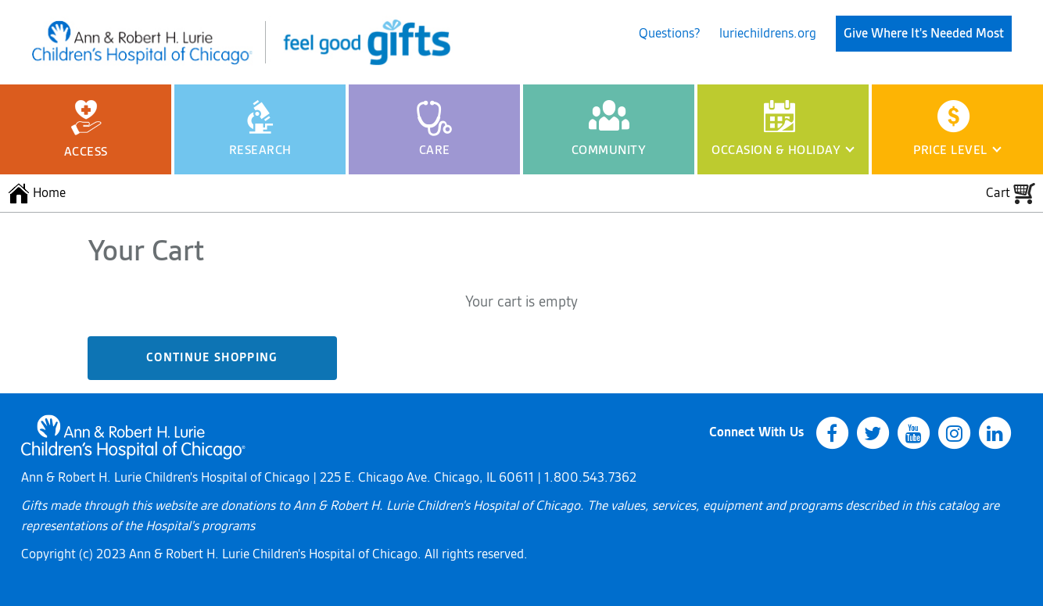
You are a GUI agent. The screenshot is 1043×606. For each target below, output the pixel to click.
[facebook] (832, 432)
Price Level (950, 128)
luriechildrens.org (767, 34)
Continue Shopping (212, 358)
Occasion (775, 128)
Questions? (669, 34)
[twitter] (872, 432)
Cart (998, 193)
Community (609, 128)
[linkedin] (994, 432)
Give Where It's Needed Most (924, 34)
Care (434, 128)
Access (86, 129)
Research (260, 128)
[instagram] (954, 432)
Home (49, 193)
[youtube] (913, 432)
